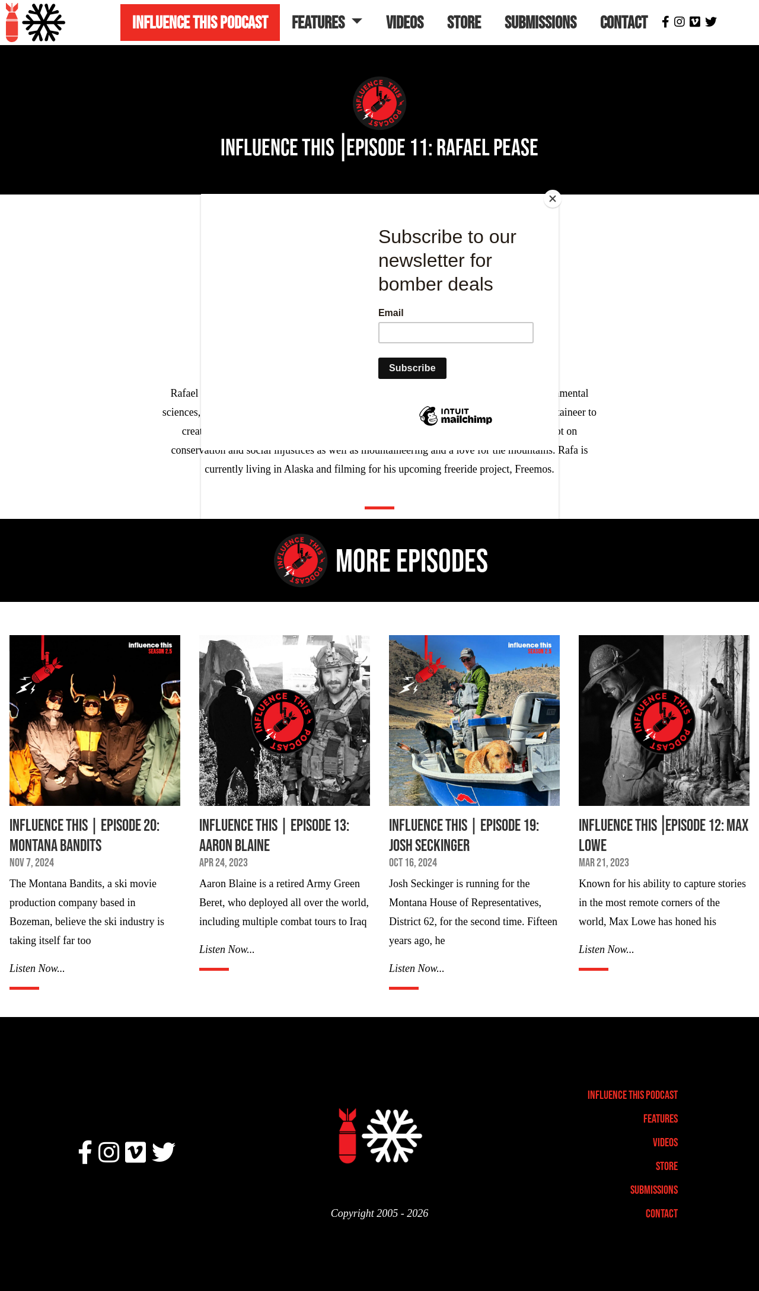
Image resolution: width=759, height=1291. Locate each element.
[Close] (556, 197)
